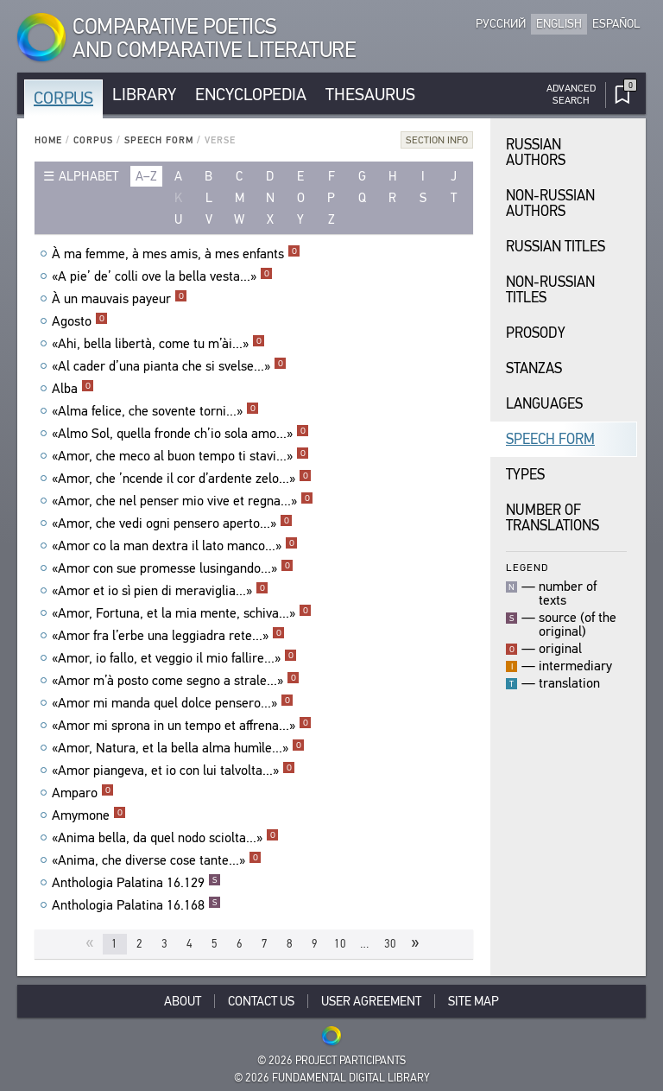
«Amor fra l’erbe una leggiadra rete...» (168, 636)
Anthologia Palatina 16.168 (136, 905)
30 (390, 943)
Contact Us (261, 1001)
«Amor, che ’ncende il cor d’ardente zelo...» (182, 478)
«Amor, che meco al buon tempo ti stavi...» (180, 456)
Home (48, 140)
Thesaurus (370, 95)
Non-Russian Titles (550, 290)
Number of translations (552, 518)
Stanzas (534, 368)
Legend (527, 567)
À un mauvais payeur (119, 299)
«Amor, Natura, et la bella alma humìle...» (178, 748)
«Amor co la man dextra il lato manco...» (175, 546)
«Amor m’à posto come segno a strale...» (176, 680)
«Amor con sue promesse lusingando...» (173, 568)
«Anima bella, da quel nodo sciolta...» (165, 838)
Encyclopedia (250, 95)
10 (340, 943)
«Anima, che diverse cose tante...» (157, 860)
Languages (544, 404)
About (182, 1001)
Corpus (63, 98)
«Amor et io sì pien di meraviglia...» (160, 591)
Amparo (83, 793)
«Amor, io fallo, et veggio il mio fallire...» (174, 658)
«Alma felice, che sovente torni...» (155, 411)
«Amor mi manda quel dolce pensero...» (173, 703)
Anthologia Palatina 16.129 (136, 883)
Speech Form (158, 140)
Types (525, 475)
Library (144, 95)
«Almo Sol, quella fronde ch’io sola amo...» (180, 433)
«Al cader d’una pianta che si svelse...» (169, 366)
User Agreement (371, 1001)
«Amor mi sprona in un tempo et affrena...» (182, 725)
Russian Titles (555, 247)
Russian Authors (535, 152)
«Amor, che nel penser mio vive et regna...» (182, 501)
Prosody (535, 333)
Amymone (89, 815)
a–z (146, 176)
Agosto (80, 321)
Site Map (473, 1001)
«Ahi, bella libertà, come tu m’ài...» (158, 344)
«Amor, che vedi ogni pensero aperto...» (172, 523)
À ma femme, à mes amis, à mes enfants (176, 254)
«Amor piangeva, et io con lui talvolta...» (173, 770)
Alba (73, 388)
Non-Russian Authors (550, 203)
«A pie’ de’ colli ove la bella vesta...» (162, 276)
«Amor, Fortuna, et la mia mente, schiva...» (182, 613)
